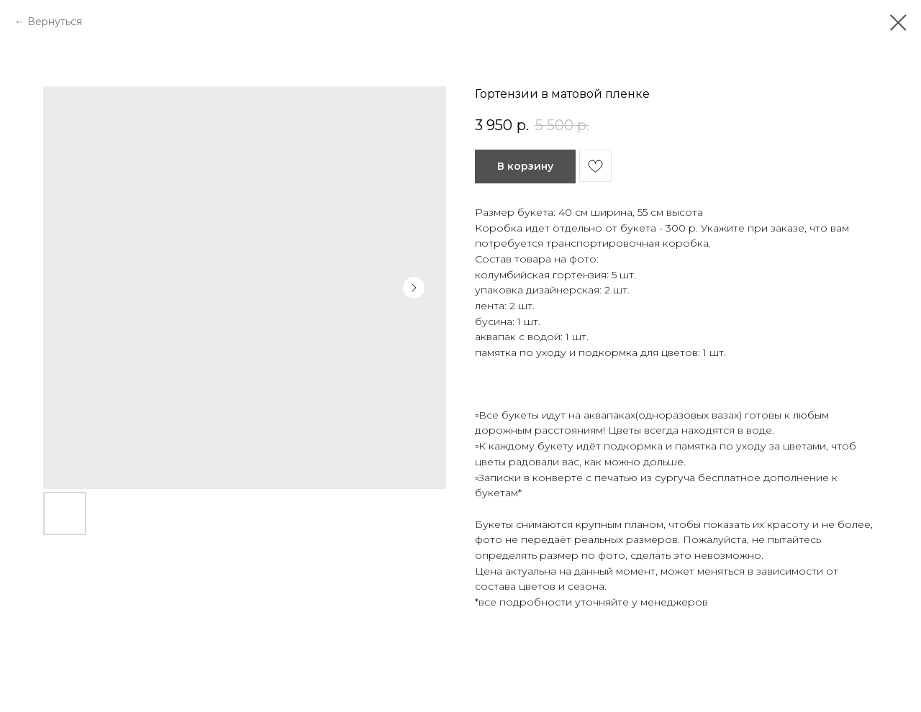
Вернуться (54, 21)
